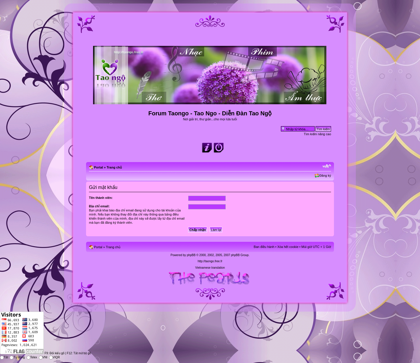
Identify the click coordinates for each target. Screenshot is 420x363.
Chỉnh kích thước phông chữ (327, 166)
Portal (98, 167)
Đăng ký (325, 175)
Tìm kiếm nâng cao (317, 134)
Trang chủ (114, 167)
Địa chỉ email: (99, 206)
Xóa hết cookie (288, 247)
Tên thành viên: (101, 197)
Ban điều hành (264, 247)
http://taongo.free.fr (210, 261)
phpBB (191, 255)
